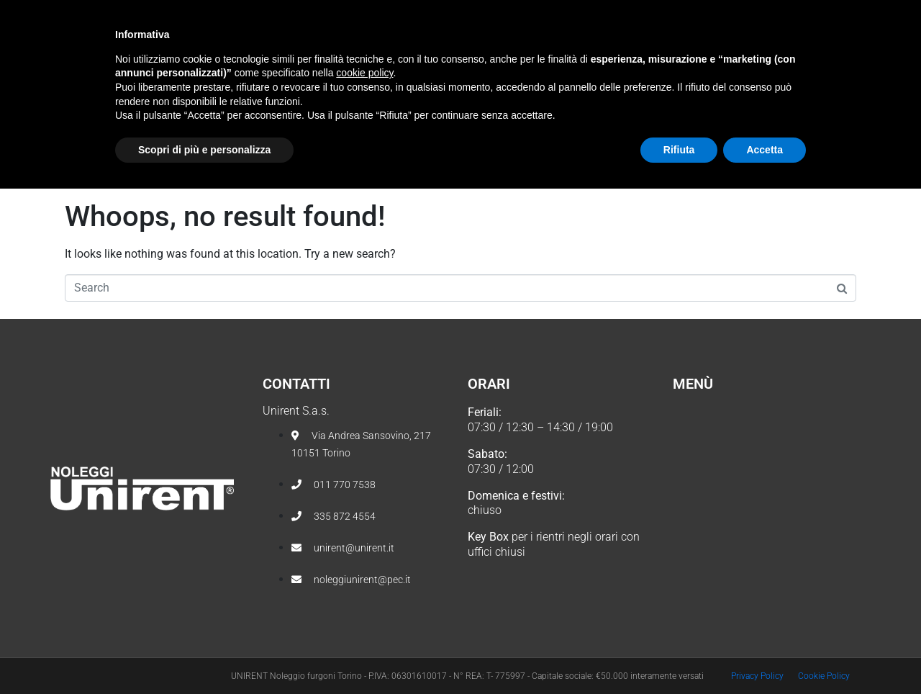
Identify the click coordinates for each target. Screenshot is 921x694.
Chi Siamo (369, 69)
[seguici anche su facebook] (855, 15)
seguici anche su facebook (741, 15)
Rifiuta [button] (679, 654)
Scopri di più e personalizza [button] (204, 654)
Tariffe (597, 69)
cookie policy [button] (364, 578)
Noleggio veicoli (483, 69)
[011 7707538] (63, 14)
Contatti (678, 69)
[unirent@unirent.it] (181, 14)
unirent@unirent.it (238, 14)
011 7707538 (108, 14)
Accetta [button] (764, 654)
